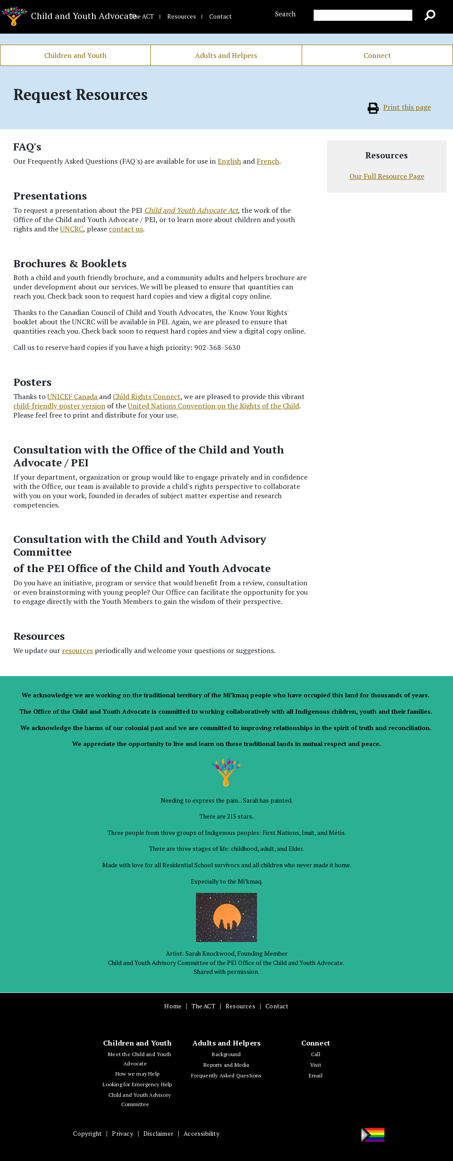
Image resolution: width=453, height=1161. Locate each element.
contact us (126, 229)
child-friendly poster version (59, 406)
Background (226, 1054)
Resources (181, 16)
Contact (220, 16)
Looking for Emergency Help (137, 1084)
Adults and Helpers (226, 55)
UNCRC (71, 229)
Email (315, 1075)
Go (433, 17)
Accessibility (201, 1134)
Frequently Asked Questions (226, 1075)
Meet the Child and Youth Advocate (139, 1059)
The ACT (142, 16)
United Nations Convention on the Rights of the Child (213, 406)
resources (77, 650)
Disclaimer (158, 1134)
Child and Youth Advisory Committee (139, 1099)
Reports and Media (226, 1064)
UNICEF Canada (73, 396)
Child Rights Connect (146, 396)
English (229, 161)
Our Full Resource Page (386, 176)
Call (315, 1054)
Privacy (122, 1134)
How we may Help (137, 1073)
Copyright (87, 1134)
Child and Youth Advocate (56, 17)
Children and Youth (75, 55)
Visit (315, 1064)
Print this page (399, 107)
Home (172, 1006)
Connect (377, 55)
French (268, 161)
